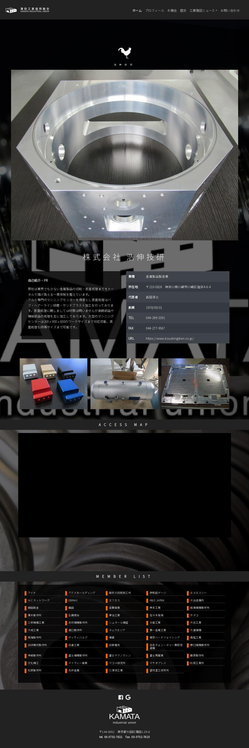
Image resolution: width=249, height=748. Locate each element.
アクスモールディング (82, 592)
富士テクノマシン (120, 655)
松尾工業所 (197, 663)
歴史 (183, 10)
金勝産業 (114, 607)
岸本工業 (155, 607)
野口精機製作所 (200, 645)
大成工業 (33, 630)
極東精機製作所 (200, 607)
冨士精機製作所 (78, 655)
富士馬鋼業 (156, 655)
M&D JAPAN (157, 600)
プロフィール (154, 10)
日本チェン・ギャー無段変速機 (166, 646)
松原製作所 (35, 670)
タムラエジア (117, 630)
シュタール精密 (118, 622)
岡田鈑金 (33, 607)
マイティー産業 (78, 663)
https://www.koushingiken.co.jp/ (170, 338)
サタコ (194, 615)
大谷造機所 (197, 600)
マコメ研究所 (117, 663)
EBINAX (73, 600)
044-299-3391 (155, 317)
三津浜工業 (116, 670)
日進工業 (74, 645)
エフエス (114, 600)
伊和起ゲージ (158, 592)
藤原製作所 (197, 655)
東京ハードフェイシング (165, 637)
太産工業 (155, 622)
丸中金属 (74, 670)
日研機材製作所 (37, 645)
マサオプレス (158, 663)
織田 (71, 607)
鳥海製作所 (35, 637)
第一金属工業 (158, 630)
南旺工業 (195, 637)
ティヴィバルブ (78, 637)
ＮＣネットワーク (39, 600)
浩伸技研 (124, 64)
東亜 (112, 637)
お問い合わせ (230, 10)
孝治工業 (114, 615)
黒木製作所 (35, 615)
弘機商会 (74, 615)
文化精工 (33, 663)
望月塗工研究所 (159, 670)
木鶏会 (172, 10)
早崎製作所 (35, 655)
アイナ (32, 592)
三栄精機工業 (36, 622)
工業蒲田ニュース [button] (202, 10)
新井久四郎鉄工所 (120, 592)
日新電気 (114, 645)
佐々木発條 (156, 615)
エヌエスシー (198, 592)
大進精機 (195, 630)
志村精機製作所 (78, 622)
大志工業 (195, 622)
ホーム (137, 10)
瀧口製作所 (75, 630)
